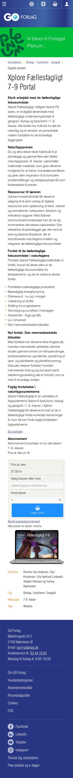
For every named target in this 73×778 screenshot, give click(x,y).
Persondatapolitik (19, 695)
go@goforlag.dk (27, 647)
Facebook (18, 726)
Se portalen (15, 431)
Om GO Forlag (17, 672)
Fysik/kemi (43, 62)
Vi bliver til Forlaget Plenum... (46, 42)
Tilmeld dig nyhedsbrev (23, 758)
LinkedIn (17, 734)
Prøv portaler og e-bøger (24, 765)
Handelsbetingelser (20, 680)
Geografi (55, 62)
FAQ (10, 710)
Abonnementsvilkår (20, 687)
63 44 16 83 (38, 653)
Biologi (31, 62)
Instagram (18, 750)
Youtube (17, 742)
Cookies (13, 703)
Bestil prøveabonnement (24, 521)
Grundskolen (15, 62)
